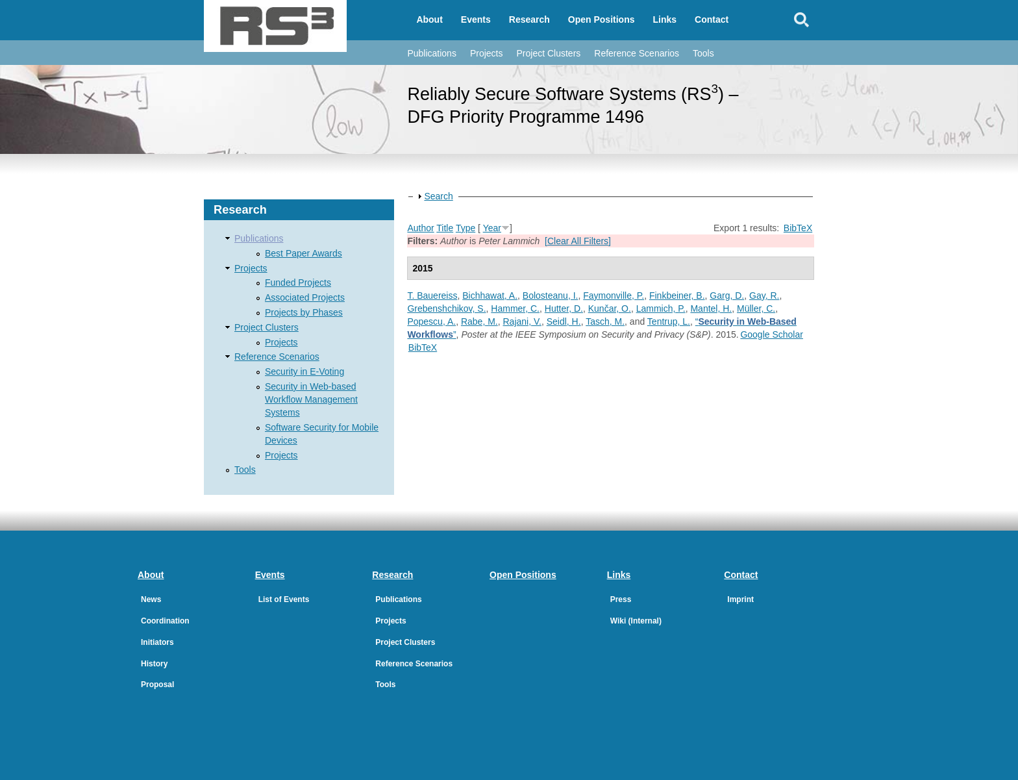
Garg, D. (727, 295)
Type (465, 228)
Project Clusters (548, 53)
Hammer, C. (515, 308)
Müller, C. (756, 308)
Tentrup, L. (668, 321)
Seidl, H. (564, 321)
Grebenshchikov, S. (446, 308)
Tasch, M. (605, 321)
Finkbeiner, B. (677, 295)
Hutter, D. (564, 308)
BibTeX (798, 228)
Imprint (740, 599)
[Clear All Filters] (578, 241)
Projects (486, 53)
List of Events (284, 599)
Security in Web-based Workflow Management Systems (311, 399)
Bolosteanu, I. (550, 295)
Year (492, 228)
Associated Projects (305, 297)
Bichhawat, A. (489, 295)
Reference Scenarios (636, 53)
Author (420, 228)
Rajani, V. (522, 321)
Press (621, 599)
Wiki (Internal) (636, 620)
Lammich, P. (661, 308)
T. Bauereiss (432, 295)
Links (665, 19)
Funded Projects (298, 282)
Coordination (165, 620)
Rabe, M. (479, 321)
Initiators (157, 642)
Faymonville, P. (613, 295)
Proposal (157, 684)
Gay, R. (764, 295)
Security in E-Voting (304, 371)
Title (444, 228)
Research (529, 19)
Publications (431, 53)
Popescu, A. (431, 321)
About (429, 19)
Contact (711, 19)
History (154, 663)
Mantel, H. (711, 308)
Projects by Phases (304, 312)
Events (476, 19)
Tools (703, 53)
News (151, 599)
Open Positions (601, 19)
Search (438, 196)
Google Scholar (771, 334)
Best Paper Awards (303, 253)
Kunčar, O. (609, 308)
